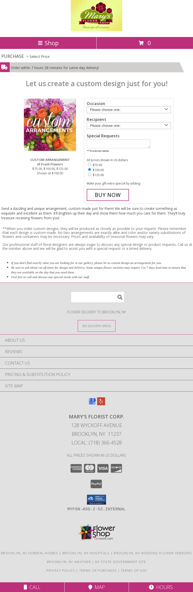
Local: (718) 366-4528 (97, 444)
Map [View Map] (96, 587)
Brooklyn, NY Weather (69, 563)
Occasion (96, 103)
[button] (96, 501)
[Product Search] (97, 298)
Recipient (96, 119)
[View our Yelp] (101, 405)
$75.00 (95, 166)
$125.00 (96, 176)
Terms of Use (134, 572)
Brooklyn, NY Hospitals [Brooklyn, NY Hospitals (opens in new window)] (86, 554)
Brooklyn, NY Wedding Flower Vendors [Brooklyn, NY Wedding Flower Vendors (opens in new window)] (153, 554)
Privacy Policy (60, 572)
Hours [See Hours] (161, 587)
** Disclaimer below (98, 152)
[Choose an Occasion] (129, 109)
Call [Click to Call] (32, 587)
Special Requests (103, 136)
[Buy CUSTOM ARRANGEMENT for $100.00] (108, 196)
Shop (48, 43)
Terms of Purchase (98, 572)
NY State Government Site (120, 563)
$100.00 (96, 171)
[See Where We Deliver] (97, 327)
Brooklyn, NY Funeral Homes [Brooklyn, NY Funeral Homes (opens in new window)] (29, 554)
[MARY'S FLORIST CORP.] (96, 29)
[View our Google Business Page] (92, 405)
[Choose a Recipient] (129, 125)
